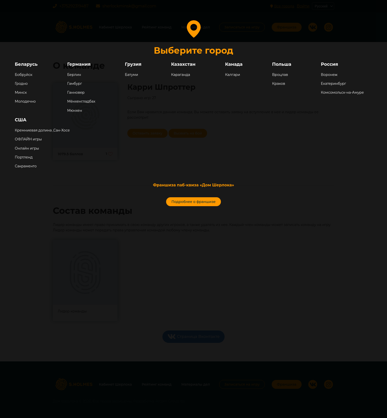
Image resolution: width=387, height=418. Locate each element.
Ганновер (75, 92)
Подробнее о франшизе (193, 201)
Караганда (180, 74)
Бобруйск (23, 74)
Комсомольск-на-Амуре (342, 92)
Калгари (232, 74)
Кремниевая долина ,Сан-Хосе (42, 130)
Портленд (24, 157)
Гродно (21, 83)
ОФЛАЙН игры (28, 139)
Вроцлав (280, 74)
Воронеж (329, 74)
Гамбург (74, 83)
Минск (21, 92)
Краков (278, 83)
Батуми (131, 74)
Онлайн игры (27, 148)
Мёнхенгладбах (81, 101)
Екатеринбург (333, 83)
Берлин (74, 74)
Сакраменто (26, 166)
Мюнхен (74, 110)
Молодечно (25, 101)
